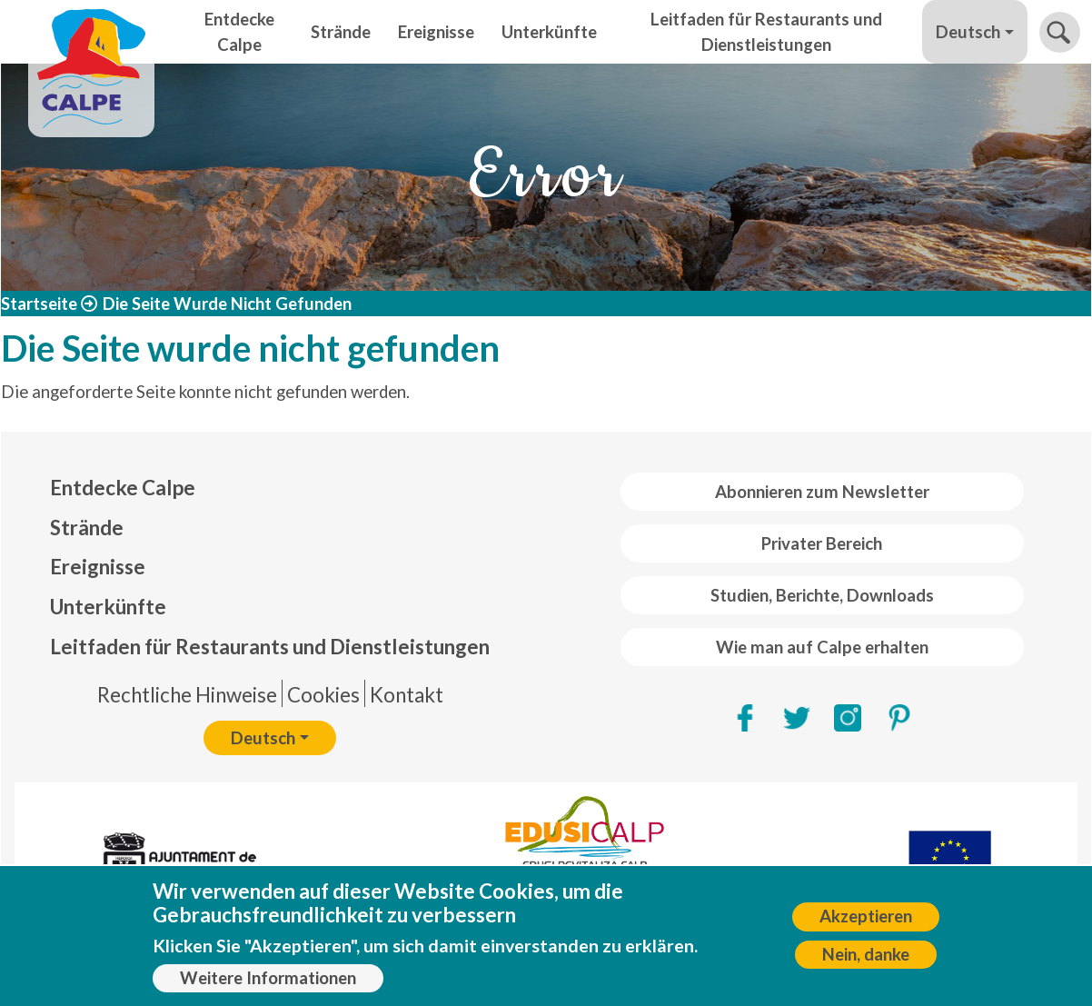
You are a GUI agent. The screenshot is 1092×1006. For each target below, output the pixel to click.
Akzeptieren (865, 926)
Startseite (39, 304)
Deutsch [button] (968, 32)
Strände (341, 32)
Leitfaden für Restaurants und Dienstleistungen (766, 32)
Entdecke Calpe (239, 32)
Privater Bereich (821, 543)
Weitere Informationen (268, 987)
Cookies (323, 694)
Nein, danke (865, 963)
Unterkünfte (549, 32)
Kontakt (406, 694)
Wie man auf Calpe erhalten (822, 647)
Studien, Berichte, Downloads (822, 595)
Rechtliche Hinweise (187, 694)
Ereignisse (436, 32)
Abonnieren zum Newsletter (822, 492)
